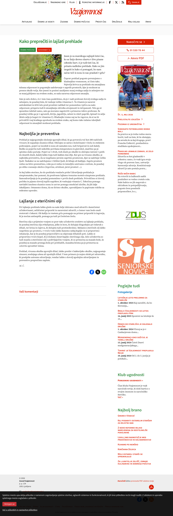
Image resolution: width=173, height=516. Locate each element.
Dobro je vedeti (46, 21)
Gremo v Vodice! (126, 416)
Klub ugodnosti (131, 375)
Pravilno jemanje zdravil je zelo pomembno (135, 152)
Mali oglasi (134, 21)
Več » (120, 397)
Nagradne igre (58, 2)
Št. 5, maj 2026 (125, 114)
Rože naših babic (127, 173)
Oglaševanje (40, 2)
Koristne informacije (91, 2)
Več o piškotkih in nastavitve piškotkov (19, 509)
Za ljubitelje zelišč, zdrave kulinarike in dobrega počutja (134, 462)
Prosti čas (101, 21)
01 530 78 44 (136, 50)
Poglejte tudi (129, 286)
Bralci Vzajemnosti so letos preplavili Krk (133, 312)
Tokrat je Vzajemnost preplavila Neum (136, 351)
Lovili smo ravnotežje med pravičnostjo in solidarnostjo (134, 438)
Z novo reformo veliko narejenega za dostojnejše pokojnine (133, 430)
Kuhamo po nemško (128, 444)
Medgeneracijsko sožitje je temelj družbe (133, 338)
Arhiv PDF (136, 58)
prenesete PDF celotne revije (142, 481)
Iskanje (133, 2)
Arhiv (148, 21)
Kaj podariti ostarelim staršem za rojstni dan (135, 421)
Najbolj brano (130, 410)
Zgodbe (64, 21)
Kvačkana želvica (127, 449)
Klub (72, 2)
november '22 (44, 49)
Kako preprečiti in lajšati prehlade (50, 41)
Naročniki (121, 481)
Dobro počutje (82, 21)
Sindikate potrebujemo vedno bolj (134, 130)
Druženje (117, 21)
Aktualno (27, 21)
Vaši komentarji (28, 292)
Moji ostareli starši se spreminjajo (130, 455)
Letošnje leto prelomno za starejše (132, 298)
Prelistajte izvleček (130, 119)
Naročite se (135, 42)
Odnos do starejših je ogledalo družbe (135, 325)
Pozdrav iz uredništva (131, 124)
